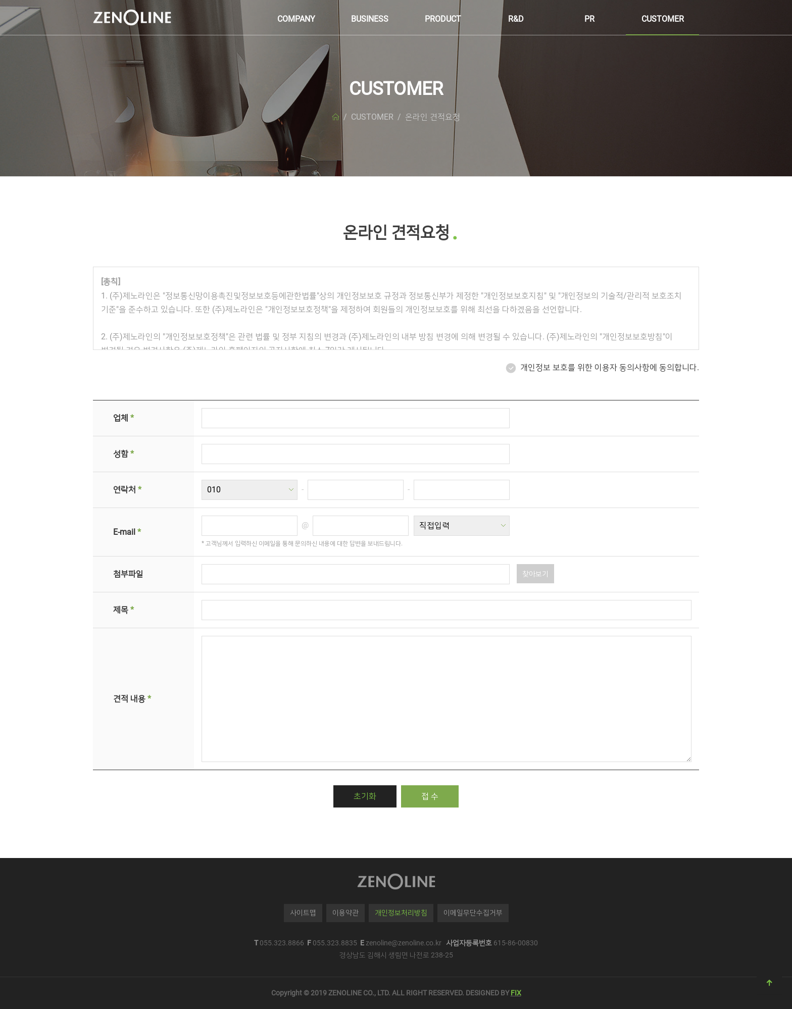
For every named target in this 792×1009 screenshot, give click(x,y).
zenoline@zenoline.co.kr (403, 943)
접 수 (429, 796)
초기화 (365, 796)
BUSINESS (369, 19)
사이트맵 (303, 913)
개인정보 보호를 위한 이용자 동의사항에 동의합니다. (609, 367)
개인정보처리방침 (401, 913)
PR (589, 19)
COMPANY (296, 19)
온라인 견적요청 (432, 117)
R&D (516, 19)
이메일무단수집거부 (473, 913)
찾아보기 (535, 574)
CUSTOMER (662, 19)
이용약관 (345, 913)
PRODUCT (443, 19)
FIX (516, 993)
